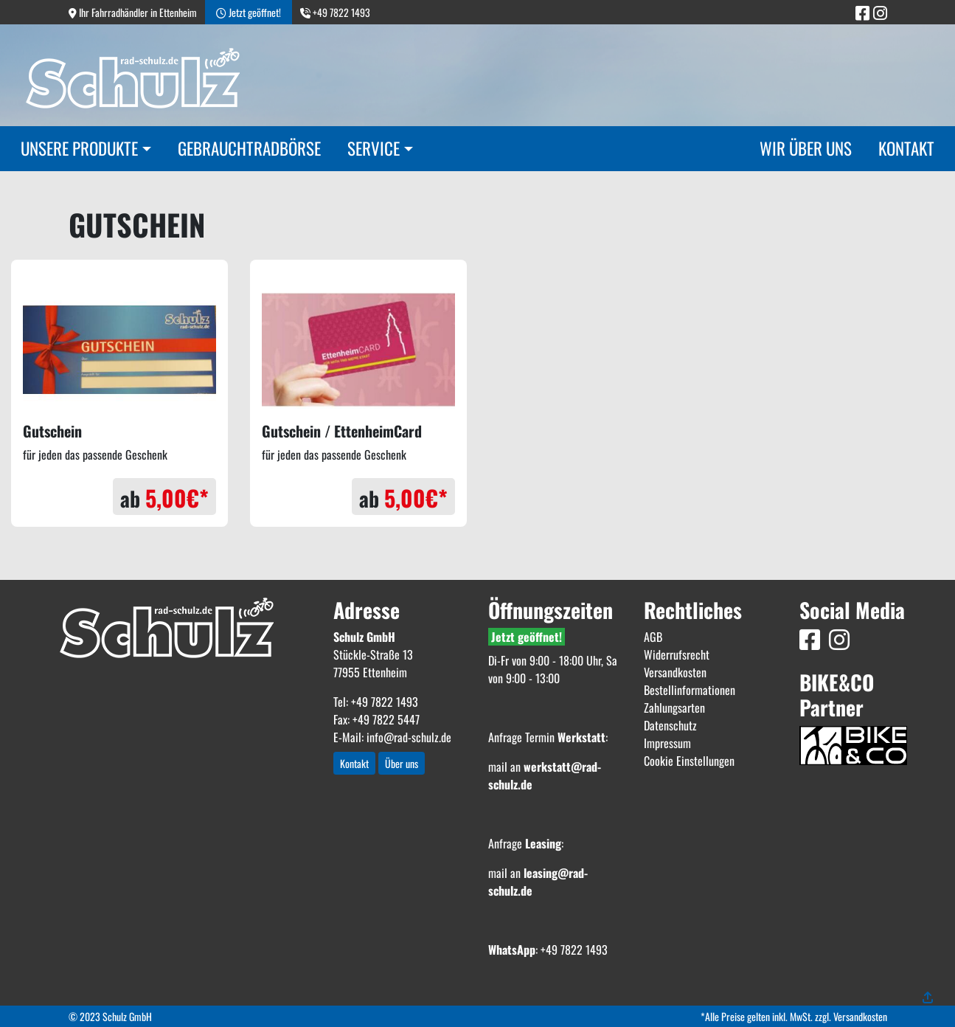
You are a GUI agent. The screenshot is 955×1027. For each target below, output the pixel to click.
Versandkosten (675, 672)
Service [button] (373, 148)
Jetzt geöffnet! (526, 637)
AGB (653, 637)
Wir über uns (806, 148)
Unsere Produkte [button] (79, 148)
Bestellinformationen (689, 690)
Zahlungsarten (674, 707)
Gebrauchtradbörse (249, 148)
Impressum (667, 743)
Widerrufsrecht (676, 654)
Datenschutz (670, 725)
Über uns (401, 763)
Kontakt (906, 148)
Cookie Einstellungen (689, 761)
